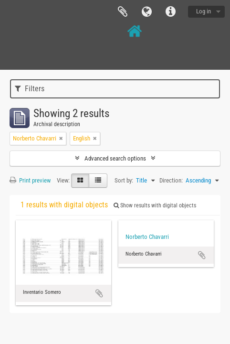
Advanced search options (115, 158)
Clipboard (123, 12)
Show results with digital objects (155, 205)
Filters (29, 88)
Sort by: (124, 180)
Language (146, 12)
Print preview (30, 180)
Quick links (170, 12)
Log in (203, 11)
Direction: (171, 180)
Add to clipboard (99, 293)
